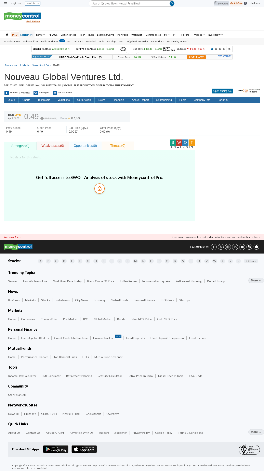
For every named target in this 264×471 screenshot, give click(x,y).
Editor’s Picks (68, 34)
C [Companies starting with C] (56, 261)
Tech (82, 34)
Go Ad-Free (236, 3)
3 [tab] (220, 49)
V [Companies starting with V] (207, 261)
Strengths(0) (20, 146)
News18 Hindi (72, 413)
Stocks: (14, 261)
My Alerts (221, 3)
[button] (5, 3)
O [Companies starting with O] (151, 261)
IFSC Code (196, 376)
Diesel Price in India (171, 376)
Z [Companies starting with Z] (238, 261)
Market (26, 65)
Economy (100, 300)
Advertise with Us (82, 432)
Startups (185, 300)
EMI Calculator (51, 376)
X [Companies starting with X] (223, 261)
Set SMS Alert (62, 93)
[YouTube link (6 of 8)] (242, 246)
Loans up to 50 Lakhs (35, 338)
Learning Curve (105, 34)
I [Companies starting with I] (103, 261)
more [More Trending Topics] (256, 280)
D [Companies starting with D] (64, 261)
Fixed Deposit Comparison (167, 338)
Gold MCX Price (167, 319)
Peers (182, 99)
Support (104, 432)
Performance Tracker (35, 357)
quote (11, 99)
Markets (26, 34)
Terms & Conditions (191, 432)
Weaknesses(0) (53, 145)
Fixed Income (198, 338)
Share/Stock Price (41, 65)
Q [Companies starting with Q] (167, 261)
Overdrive (113, 413)
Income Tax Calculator (22, 376)
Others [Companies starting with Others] (251, 261)
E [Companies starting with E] (72, 261)
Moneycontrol (13, 65)
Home (12, 319)
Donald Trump (216, 281)
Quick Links (18, 424)
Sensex (13, 281)
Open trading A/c (222, 91)
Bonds (121, 319)
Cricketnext (94, 413)
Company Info (202, 99)
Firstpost (30, 413)
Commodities (153, 34)
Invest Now (215, 34)
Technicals (44, 99)
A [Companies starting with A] (40, 261)
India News (62, 300)
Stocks (46, 300)
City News (82, 300)
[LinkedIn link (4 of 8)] (235, 246)
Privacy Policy (141, 432)
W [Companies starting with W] (214, 261)
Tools (12, 367)
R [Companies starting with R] (175, 261)
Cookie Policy (164, 432)
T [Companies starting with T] (191, 261)
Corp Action (84, 99)
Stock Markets (17, 394)
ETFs (86, 357)
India (91, 34)
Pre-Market (70, 319)
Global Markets (12, 41)
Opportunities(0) (85, 145)
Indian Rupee (128, 281)
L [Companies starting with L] (127, 261)
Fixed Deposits (136, 338)
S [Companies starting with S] (183, 261)
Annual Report (140, 99)
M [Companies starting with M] (135, 261)
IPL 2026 (52, 34)
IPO (69, 41)
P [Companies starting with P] (159, 261)
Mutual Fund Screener (108, 357)
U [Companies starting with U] (199, 261)
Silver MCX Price (141, 319)
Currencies (28, 319)
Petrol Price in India (140, 376)
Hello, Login (254, 3)
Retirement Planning (188, 281)
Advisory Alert (55, 432)
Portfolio (122, 34)
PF (175, 34)
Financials (118, 99)
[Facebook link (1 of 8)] (213, 246)
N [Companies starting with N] (143, 261)
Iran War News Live (35, 281)
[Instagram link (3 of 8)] (228, 246)
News (40, 34)
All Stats (78, 41)
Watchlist (136, 34)
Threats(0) (117, 145)
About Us (14, 432)
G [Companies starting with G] (88, 261)
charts (26, 99)
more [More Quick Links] (256, 432)
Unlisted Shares (53, 41)
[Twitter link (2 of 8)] (220, 246)
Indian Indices (30, 41)
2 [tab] (216, 49)
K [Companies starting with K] (120, 261)
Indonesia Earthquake (156, 281)
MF (167, 34)
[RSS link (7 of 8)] (249, 248)
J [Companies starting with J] (111, 261)
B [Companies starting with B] (48, 261)
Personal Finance (145, 300)
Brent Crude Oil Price (101, 281)
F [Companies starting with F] (80, 261)
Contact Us (33, 432)
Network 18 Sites (23, 405)
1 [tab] (212, 49)
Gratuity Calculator (110, 376)
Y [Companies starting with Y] (231, 261)
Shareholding (164, 99)
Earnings (112, 41)
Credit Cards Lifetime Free (71, 338)
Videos (199, 34)
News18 (13, 413)
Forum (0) (223, 99)
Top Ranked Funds (65, 357)
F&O (121, 41)
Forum (186, 34)
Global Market (103, 319)
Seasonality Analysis (178, 41)
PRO (14, 34)
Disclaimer (121, 432)
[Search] (132, 3)
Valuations (63, 99)
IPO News (167, 300)
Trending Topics (22, 272)
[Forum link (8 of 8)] (256, 248)
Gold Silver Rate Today (67, 281)
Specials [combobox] (32, 3)
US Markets (157, 41)
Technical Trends (95, 41)
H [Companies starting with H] (96, 261)
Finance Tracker (107, 337)
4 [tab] (224, 49)
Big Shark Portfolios (137, 41)
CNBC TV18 (49, 413)
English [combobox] (16, 3)
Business (14, 300)
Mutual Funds (120, 300)
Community (18, 386)
